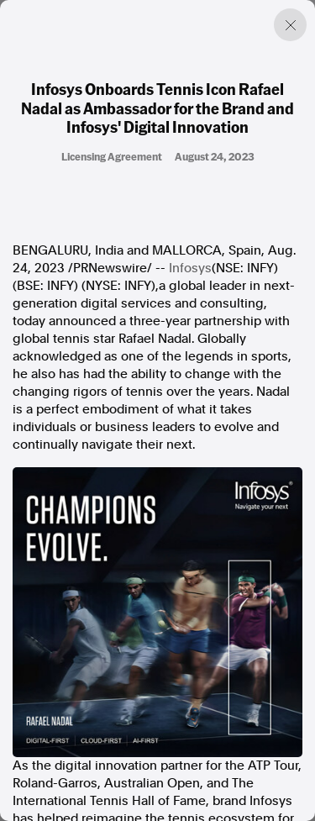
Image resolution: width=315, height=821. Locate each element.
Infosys (190, 268)
